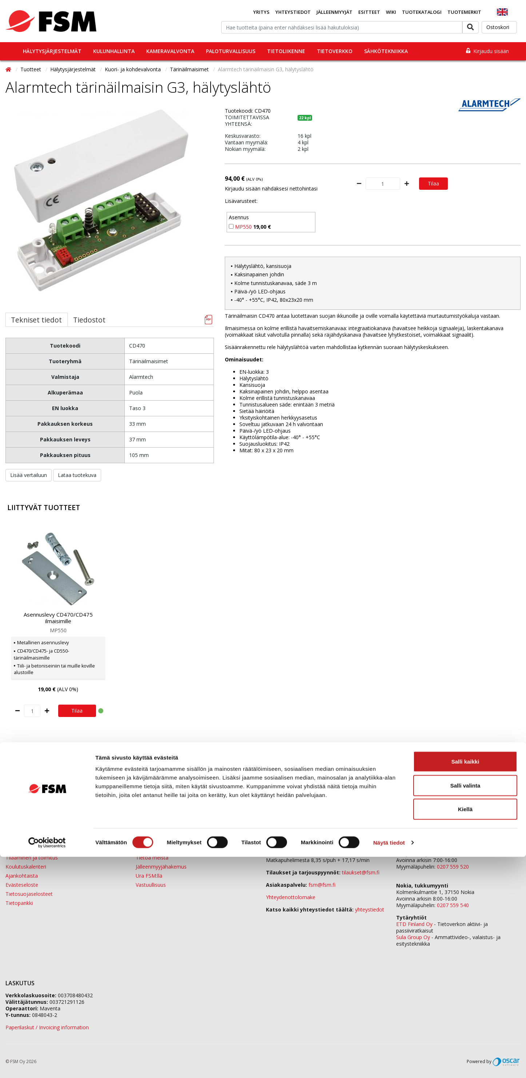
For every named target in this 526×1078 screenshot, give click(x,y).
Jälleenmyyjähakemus (161, 866)
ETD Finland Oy (414, 924)
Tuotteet (31, 69)
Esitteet (369, 12)
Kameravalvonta (170, 51)
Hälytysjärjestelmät (52, 51)
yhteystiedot (369, 909)
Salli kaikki (465, 982)
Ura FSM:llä (149, 875)
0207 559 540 (453, 905)
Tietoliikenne (286, 51)
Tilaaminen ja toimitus (31, 857)
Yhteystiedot (293, 12)
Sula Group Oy (413, 937)
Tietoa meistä (152, 857)
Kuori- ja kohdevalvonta (133, 69)
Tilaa (433, 183)
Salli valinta (465, 1006)
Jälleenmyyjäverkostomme (36, 848)
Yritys (261, 12)
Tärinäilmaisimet (190, 69)
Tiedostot (89, 320)
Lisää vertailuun (28, 475)
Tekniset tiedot (36, 320)
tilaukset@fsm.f (360, 872)
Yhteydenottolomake (290, 897)
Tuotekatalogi (422, 12)
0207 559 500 (303, 846)
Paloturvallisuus (230, 51)
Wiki (391, 12)
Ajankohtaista (21, 875)
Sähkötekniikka (386, 51)
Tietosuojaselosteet (29, 893)
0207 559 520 (453, 866)
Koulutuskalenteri (25, 866)
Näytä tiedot (389, 1064)
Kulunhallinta (114, 51)
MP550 (243, 226)
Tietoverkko (334, 51)
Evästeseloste (21, 884)
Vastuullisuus (151, 884)
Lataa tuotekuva (77, 475)
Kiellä (465, 1030)
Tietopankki (19, 902)
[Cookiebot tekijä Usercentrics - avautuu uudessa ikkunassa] (47, 1063)
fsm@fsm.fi (321, 884)
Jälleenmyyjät (334, 12)
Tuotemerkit (464, 12)
